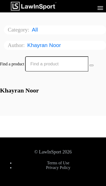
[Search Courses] (91, 65)
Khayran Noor (44, 45)
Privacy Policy (58, 167)
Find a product (12, 64)
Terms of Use (58, 163)
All (35, 30)
